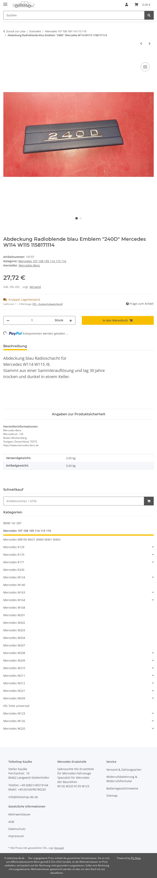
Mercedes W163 (14, 592)
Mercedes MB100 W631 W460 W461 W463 (31, 539)
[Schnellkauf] (73, 501)
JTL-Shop (136, 858)
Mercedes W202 (14, 623)
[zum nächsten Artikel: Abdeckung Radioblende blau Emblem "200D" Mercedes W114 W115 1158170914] (149, 43)
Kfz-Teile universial (16, 706)
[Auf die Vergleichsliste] (145, 66)
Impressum (16, 836)
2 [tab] (80, 218)
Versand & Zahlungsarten (123, 770)
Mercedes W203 (14, 630)
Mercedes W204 (14, 638)
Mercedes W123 (14, 713)
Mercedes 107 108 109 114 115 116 (42, 261)
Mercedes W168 (14, 607)
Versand (35, 287)
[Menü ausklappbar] (5, 2)
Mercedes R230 (13, 570)
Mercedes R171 (13, 562)
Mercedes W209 (14, 660)
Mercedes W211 (14, 676)
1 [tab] (76, 218)
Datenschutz (17, 829)
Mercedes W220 (14, 728)
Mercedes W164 (14, 600)
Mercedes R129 (13, 547)
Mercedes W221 (14, 691)
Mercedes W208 (14, 653)
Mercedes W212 (14, 683)
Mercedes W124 (14, 577)
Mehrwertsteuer (19, 814)
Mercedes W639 (14, 698)
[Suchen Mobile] (74, 15)
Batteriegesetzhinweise (122, 788)
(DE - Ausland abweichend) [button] (47, 304)
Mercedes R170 (13, 555)
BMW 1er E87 (12, 523)
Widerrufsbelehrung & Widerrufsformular (121, 779)
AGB (11, 822)
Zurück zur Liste (15, 31)
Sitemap (112, 795)
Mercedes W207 (14, 645)
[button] (126, 4)
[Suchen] (149, 15)
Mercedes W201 (14, 615)
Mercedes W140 (14, 585)
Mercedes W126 (14, 721)
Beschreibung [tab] (15, 346)
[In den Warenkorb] (6, 57)
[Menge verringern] (7, 320)
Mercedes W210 (14, 668)
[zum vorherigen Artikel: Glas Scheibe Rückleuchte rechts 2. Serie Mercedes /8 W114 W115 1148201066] (141, 43)
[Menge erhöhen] (70, 320)
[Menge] (32, 320)
